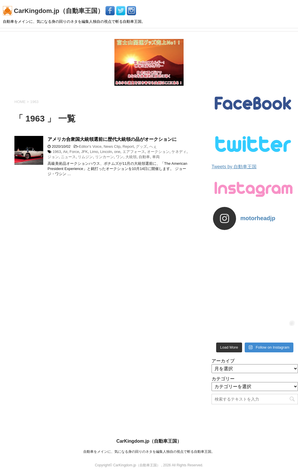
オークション (158, 151)
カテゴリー (223, 378)
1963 (57, 151)
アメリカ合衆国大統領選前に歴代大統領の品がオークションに (112, 139)
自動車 (144, 157)
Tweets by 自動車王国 (234, 166)
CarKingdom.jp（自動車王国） (54, 10)
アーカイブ (223, 360)
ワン (119, 157)
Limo (94, 151)
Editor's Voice (90, 146)
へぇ (153, 146)
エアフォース (133, 151)
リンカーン (104, 157)
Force (74, 151)
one (117, 151)
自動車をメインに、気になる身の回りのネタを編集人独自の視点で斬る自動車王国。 (149, 452)
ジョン (53, 157)
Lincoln (106, 151)
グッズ (141, 146)
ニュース (68, 157)
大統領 (131, 157)
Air (65, 151)
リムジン (85, 157)
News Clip (111, 146)
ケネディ (178, 151)
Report (128, 146)
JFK (84, 151)
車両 (156, 157)
